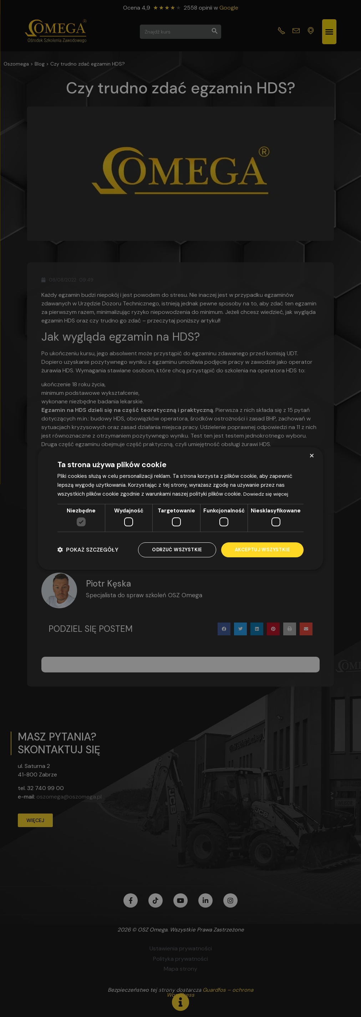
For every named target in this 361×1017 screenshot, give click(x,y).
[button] (87, 550)
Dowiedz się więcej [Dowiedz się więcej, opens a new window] (266, 493)
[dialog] (180, 509)
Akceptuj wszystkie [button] (261, 550)
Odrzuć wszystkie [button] (172, 550)
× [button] (311, 455)
